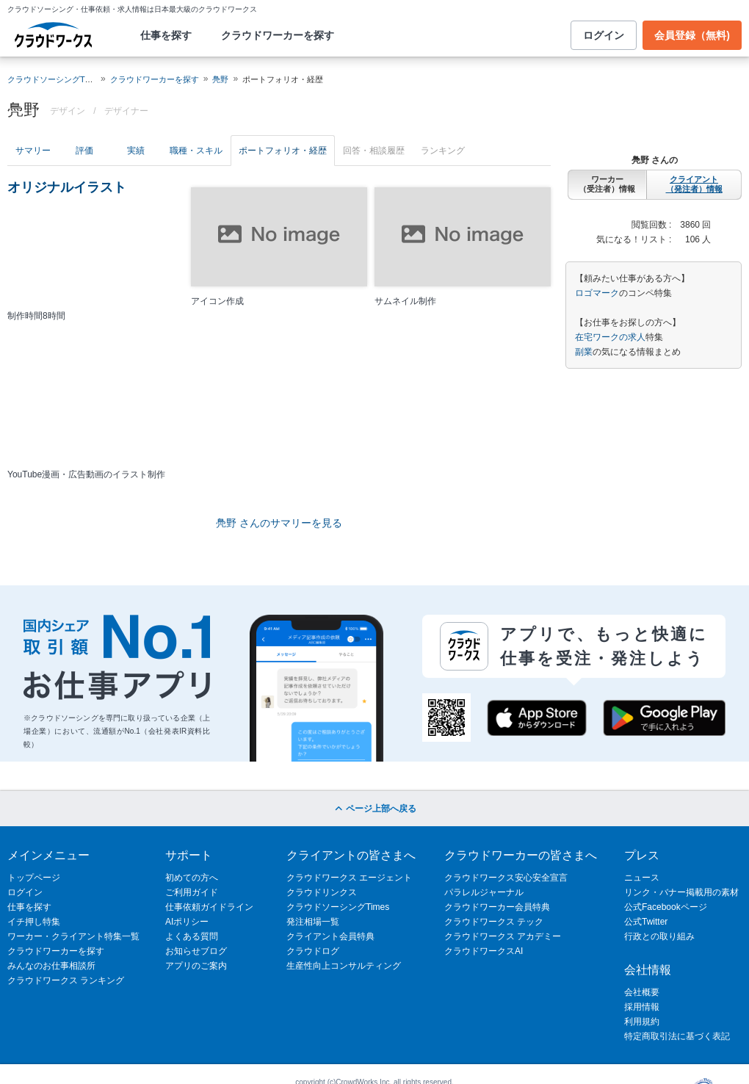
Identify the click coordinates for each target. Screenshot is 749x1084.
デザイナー (126, 111)
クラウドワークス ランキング (65, 980)
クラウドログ (312, 951)
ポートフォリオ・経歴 (283, 150)
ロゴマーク (597, 293)
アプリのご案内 (196, 966)
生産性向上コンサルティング (343, 966)
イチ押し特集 (33, 922)
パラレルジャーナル (484, 892)
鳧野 (220, 79)
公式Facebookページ (665, 907)
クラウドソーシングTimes (337, 907)
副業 (584, 352)
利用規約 (641, 1021)
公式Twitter (645, 922)
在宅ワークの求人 (610, 337)
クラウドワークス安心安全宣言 (506, 877)
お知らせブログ (196, 951)
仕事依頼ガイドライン (209, 907)
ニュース (641, 877)
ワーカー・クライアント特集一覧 (73, 936)
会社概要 (641, 992)
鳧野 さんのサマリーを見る (279, 523)
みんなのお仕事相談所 (51, 966)
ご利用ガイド (191, 892)
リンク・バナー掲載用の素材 (681, 892)
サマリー (33, 150)
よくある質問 (191, 936)
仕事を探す (166, 35)
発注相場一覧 (312, 922)
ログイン (603, 35)
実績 (136, 150)
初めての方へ (191, 877)
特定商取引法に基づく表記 (677, 1036)
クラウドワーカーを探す (277, 35)
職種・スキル (196, 150)
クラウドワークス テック (493, 922)
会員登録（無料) (692, 35)
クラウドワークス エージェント (349, 877)
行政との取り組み (659, 936)
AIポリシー (187, 922)
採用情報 (641, 1007)
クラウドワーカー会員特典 (497, 907)
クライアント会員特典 (330, 936)
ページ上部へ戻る (374, 808)
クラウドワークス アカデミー (502, 936)
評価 (84, 150)
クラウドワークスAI (483, 951)
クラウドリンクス (321, 892)
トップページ (33, 877)
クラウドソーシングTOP (51, 79)
